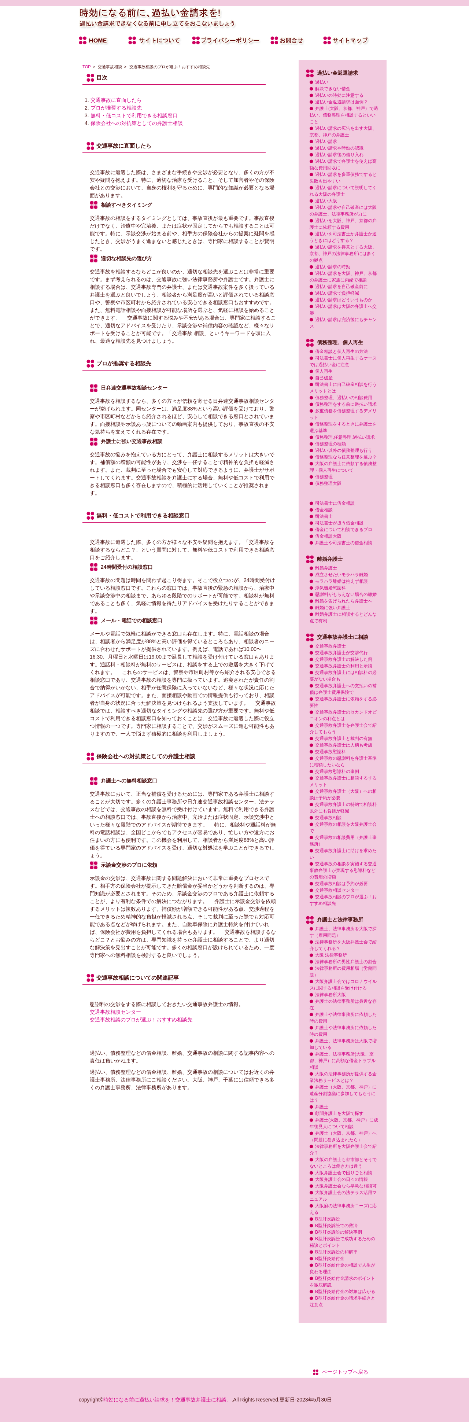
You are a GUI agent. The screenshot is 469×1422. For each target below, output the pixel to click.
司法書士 (324, 516)
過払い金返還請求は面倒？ (341, 101)
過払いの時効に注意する (339, 95)
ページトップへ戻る (345, 1372)
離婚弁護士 (326, 568)
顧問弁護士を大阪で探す (339, 1113)
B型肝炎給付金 (329, 1258)
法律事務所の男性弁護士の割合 (346, 961)
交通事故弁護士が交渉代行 (341, 652)
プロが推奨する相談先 (116, 108)
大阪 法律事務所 (331, 955)
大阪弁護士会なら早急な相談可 (346, 1186)
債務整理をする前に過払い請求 (346, 404)
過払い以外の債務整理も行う (343, 450)
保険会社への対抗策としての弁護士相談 (137, 123)
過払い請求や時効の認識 (339, 148)
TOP (86, 67)
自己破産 (324, 377)
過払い (321, 82)
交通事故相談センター (115, 1012)
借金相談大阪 (328, 536)
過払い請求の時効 (332, 266)
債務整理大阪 (328, 483)
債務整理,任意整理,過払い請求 (345, 437)
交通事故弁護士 (330, 646)
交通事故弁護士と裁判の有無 (343, 738)
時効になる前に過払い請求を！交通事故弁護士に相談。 (167, 1400)
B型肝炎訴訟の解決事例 (338, 1232)
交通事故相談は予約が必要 (341, 883)
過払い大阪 (326, 200)
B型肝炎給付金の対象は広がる (345, 1291)
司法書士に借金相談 (335, 503)
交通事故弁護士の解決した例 (343, 659)
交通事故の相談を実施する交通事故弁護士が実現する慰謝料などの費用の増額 (343, 870)
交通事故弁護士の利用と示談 (343, 665)
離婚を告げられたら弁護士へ (343, 601)
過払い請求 (326, 141)
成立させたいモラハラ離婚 (341, 574)
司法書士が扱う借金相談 (339, 523)
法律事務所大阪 (330, 994)
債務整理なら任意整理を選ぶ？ (346, 457)
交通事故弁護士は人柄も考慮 (343, 745)
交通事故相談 (328, 817)
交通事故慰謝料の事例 (337, 771)
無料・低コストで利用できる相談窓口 (134, 115)
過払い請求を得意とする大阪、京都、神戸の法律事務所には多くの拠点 (343, 253)
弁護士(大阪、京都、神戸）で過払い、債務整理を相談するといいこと (344, 115)
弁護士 (321, 1106)
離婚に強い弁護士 (332, 607)
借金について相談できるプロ (343, 529)
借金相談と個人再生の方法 (341, 351)
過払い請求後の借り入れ (339, 154)
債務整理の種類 (330, 443)
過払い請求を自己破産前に (341, 286)
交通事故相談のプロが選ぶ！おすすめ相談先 (141, 1020)
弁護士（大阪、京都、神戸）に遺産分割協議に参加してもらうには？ (343, 1093)
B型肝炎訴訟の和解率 (336, 1252)
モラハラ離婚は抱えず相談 (341, 581)
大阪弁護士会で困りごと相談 (343, 1172)
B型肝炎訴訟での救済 (336, 1225)
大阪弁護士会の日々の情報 (341, 1179)
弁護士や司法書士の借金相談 (343, 542)
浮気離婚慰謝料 (330, 587)
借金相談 (324, 509)
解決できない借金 (332, 88)
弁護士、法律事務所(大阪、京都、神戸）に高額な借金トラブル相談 (343, 1060)
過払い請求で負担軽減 (337, 293)
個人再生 (324, 371)
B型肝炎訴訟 (327, 1219)
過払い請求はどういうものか (343, 299)
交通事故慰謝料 (330, 751)
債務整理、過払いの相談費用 (343, 397)
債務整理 (324, 476)
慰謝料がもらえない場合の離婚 (346, 594)
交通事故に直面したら (116, 100)
